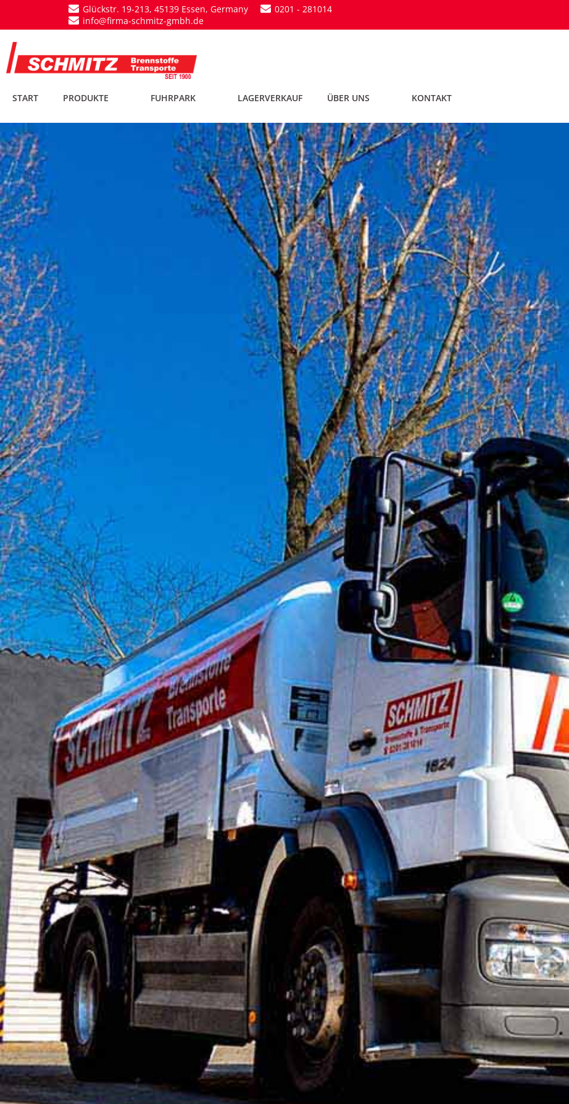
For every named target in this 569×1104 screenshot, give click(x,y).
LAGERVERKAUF (270, 98)
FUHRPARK (182, 98)
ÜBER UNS (357, 98)
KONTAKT (432, 98)
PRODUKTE (94, 98)
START (25, 98)
